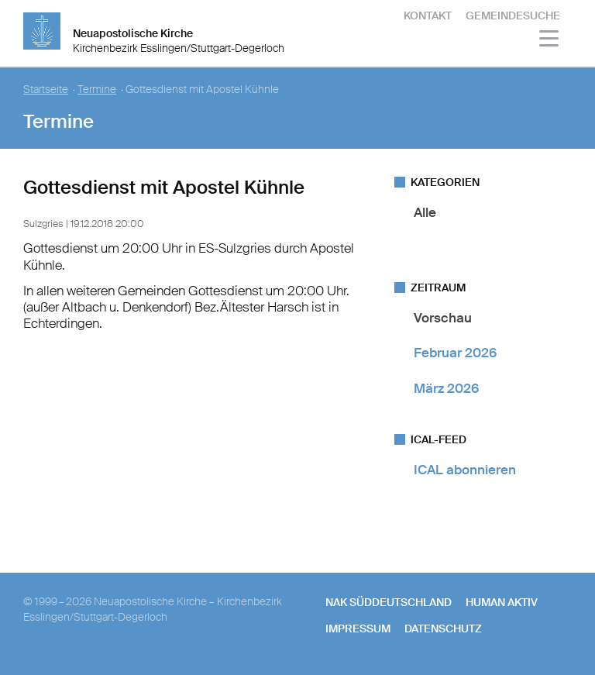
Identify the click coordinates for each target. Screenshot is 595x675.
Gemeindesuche (513, 15)
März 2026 (446, 388)
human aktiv (502, 602)
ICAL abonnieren (465, 469)
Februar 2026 (455, 352)
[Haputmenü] (549, 40)
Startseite (45, 89)
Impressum (357, 628)
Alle (425, 212)
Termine (96, 89)
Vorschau (443, 317)
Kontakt (428, 15)
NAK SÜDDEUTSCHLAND (388, 602)
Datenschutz (443, 628)
